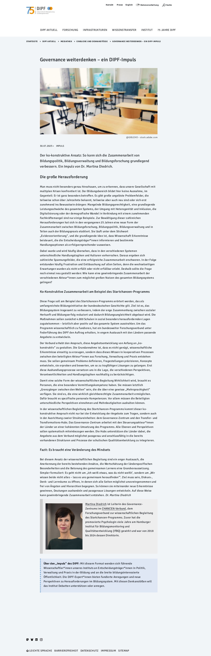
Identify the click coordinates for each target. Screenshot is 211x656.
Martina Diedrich (96, 504)
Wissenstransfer (124, 30)
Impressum (108, 650)
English (129, 5)
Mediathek (66, 41)
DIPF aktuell (48, 30)
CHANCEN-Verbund (114, 508)
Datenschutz (89, 650)
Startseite (32, 41)
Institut (147, 30)
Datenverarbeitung (149, 5)
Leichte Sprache (40, 650)
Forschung (70, 30)
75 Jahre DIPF (167, 30)
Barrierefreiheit (66, 650)
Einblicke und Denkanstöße (92, 41)
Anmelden (180, 5)
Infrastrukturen (95, 30)
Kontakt (109, 5)
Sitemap (123, 650)
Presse (120, 5)
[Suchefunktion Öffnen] (167, 5)
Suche (169, 5)
